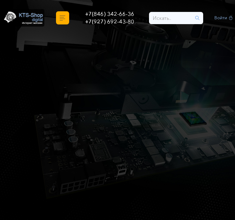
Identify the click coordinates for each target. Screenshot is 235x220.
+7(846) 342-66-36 (109, 14)
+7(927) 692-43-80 (109, 21)
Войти (223, 17)
